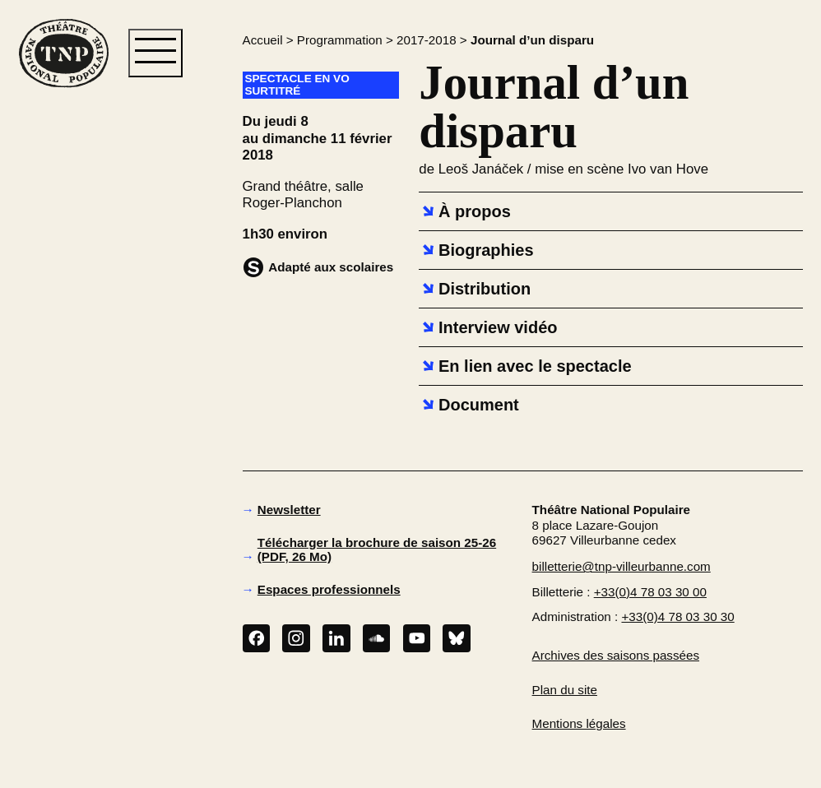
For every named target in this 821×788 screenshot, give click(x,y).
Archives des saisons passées (615, 655)
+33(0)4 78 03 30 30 (677, 616)
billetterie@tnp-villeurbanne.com (621, 566)
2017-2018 (427, 40)
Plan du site (564, 690)
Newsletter (289, 510)
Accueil (263, 40)
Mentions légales (579, 723)
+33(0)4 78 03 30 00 (650, 592)
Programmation (340, 40)
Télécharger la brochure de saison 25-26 (376, 549)
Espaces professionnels (329, 589)
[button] (63, 353)
